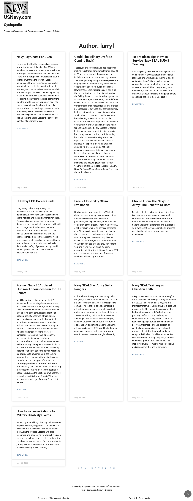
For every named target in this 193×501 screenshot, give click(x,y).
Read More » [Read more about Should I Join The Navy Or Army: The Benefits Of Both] (138, 242)
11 (114, 468)
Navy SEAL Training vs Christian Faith (148, 287)
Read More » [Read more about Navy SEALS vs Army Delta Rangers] (80, 342)
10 (110, 468)
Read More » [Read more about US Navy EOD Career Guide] (22, 260)
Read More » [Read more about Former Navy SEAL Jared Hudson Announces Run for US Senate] (22, 390)
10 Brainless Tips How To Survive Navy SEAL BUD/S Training (150, 60)
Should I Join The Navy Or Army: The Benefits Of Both (151, 203)
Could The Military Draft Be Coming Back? (93, 58)
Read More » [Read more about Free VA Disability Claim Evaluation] (80, 264)
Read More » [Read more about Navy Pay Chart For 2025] (22, 128)
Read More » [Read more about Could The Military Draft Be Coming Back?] (80, 180)
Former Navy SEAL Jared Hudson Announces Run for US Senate (39, 289)
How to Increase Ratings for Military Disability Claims (36, 413)
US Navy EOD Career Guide (35, 201)
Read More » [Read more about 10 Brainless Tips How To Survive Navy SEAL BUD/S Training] (138, 104)
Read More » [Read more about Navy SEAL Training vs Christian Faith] (138, 354)
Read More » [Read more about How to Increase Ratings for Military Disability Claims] (22, 455)
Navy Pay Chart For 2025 (34, 57)
